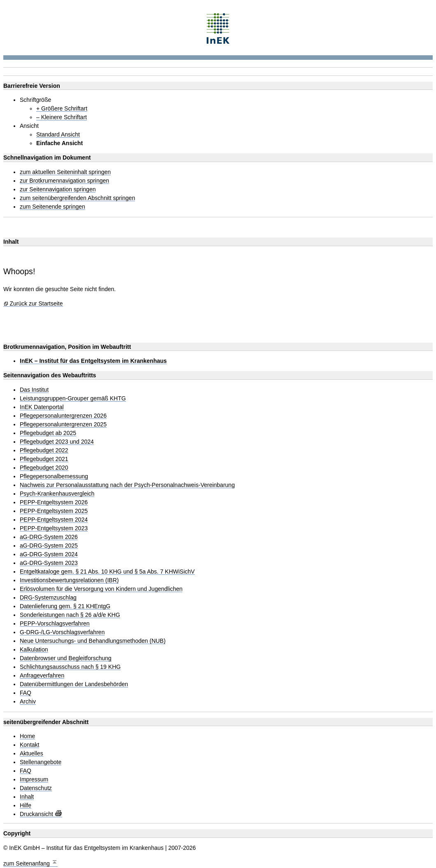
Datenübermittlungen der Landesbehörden (74, 684)
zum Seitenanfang (30, 862)
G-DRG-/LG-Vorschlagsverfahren (62, 632)
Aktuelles (31, 753)
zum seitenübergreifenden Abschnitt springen (77, 198)
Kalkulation (34, 650)
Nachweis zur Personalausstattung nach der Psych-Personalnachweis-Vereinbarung (127, 485)
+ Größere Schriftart (61, 109)
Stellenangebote (40, 762)
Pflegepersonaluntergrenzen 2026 (63, 416)
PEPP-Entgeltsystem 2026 (54, 502)
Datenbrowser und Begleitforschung (66, 658)
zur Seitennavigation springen (58, 189)
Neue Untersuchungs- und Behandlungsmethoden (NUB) (93, 641)
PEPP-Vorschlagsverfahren (55, 624)
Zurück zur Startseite (36, 304)
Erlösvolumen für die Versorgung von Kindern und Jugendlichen (101, 589)
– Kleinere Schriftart (61, 117)
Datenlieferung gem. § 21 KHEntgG (65, 606)
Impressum (34, 779)
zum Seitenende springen (52, 207)
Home (27, 736)
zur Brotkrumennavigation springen (64, 181)
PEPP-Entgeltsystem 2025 (54, 511)
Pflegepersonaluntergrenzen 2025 (63, 424)
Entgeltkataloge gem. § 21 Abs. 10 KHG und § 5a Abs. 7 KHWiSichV (107, 572)
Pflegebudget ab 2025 (48, 433)
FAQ (25, 693)
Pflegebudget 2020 (44, 468)
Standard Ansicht (58, 135)
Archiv (28, 702)
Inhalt (27, 797)
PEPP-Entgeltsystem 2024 (54, 520)
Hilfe (25, 805)
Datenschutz (36, 788)
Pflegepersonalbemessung (54, 476)
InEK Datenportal (42, 407)
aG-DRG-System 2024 (49, 554)
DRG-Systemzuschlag (48, 598)
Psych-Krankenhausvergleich (57, 494)
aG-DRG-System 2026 (49, 537)
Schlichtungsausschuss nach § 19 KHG (70, 667)
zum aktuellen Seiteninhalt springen (65, 172)
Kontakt (29, 745)
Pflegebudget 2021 (44, 459)
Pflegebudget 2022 (44, 450)
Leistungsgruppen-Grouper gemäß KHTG (73, 398)
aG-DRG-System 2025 (49, 546)
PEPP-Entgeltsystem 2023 (54, 528)
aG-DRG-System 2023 (49, 563)
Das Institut (34, 390)
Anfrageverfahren (42, 676)
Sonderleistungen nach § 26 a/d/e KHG (70, 615)
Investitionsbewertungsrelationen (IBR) (69, 580)
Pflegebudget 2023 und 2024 (57, 442)
